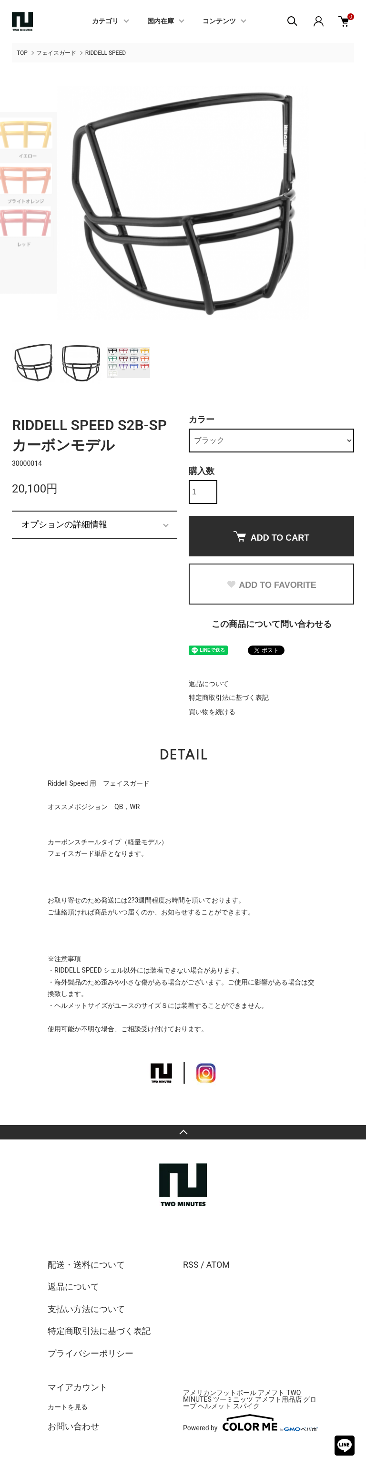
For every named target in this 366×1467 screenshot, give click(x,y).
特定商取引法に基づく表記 (229, 697)
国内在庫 (160, 21)
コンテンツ (219, 21)
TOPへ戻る (183, 1132)
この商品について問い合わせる (272, 624)
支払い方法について (86, 1309)
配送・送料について (86, 1265)
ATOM (218, 1265)
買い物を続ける (212, 712)
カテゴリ (105, 21)
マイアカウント (78, 1387)
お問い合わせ (73, 1426)
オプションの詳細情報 (64, 524)
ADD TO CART (272, 537)
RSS (190, 1265)
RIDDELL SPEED (105, 53)
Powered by (250, 1422)
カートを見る (68, 1407)
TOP (22, 53)
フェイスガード (56, 53)
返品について (209, 683)
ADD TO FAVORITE (271, 585)
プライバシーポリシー (90, 1353)
